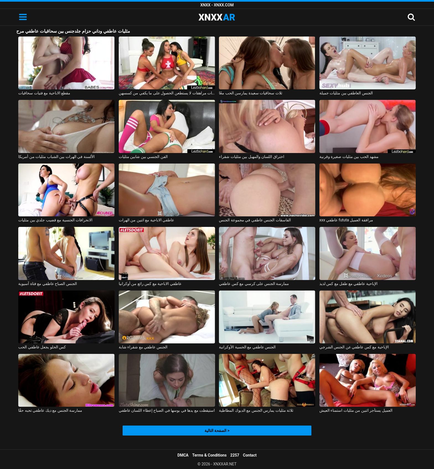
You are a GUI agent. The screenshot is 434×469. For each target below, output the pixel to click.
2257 (234, 455)
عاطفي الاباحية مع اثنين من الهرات (146, 220)
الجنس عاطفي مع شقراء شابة (143, 347)
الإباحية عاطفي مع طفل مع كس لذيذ (348, 283)
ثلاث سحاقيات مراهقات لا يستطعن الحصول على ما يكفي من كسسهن (167, 93)
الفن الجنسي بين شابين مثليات (143, 156)
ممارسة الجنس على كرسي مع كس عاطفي (254, 283)
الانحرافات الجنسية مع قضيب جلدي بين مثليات (55, 220)
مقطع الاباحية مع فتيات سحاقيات (44, 93)
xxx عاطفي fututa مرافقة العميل (346, 220)
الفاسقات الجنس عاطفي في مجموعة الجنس (255, 220)
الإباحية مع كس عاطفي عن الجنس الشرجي (354, 347)
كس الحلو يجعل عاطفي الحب (42, 347)
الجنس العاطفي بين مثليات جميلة (346, 93)
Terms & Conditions (209, 455)
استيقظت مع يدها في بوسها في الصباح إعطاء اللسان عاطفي (167, 410)
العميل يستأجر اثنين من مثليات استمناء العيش (355, 410)
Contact (250, 455)
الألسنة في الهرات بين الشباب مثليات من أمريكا (56, 156)
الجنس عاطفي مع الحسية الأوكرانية (247, 347)
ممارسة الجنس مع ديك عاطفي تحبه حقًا (50, 410)
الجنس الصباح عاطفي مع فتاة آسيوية (47, 283)
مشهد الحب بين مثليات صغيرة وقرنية (349, 156)
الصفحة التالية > (217, 430)
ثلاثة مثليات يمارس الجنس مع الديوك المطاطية (256, 410)
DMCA (182, 455)
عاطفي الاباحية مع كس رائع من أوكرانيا (150, 283)
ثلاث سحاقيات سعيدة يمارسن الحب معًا (250, 93)
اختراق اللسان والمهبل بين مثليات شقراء (251, 156)
